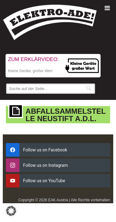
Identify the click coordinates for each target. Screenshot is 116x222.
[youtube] (58, 180)
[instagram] (58, 165)
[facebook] (58, 150)
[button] (11, 211)
